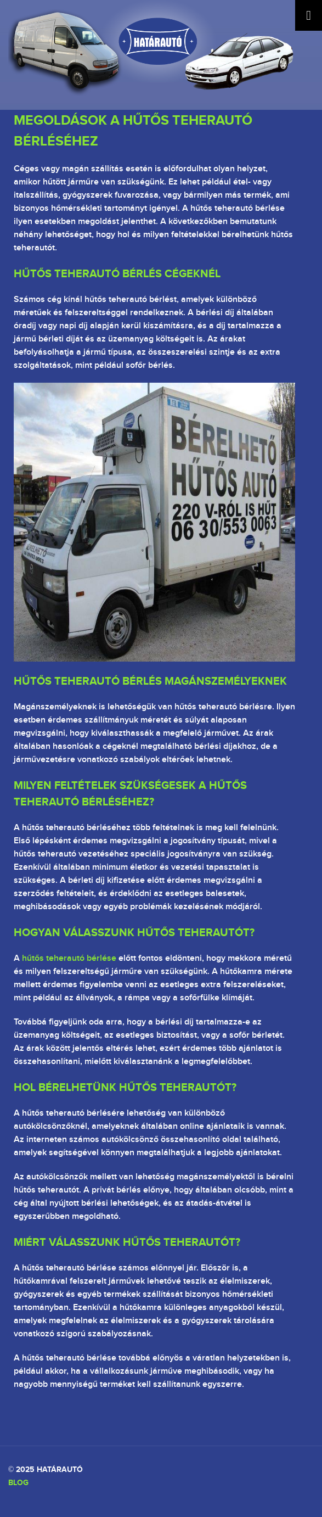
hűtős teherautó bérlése (69, 958)
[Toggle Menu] (308, 15)
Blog (18, 1482)
